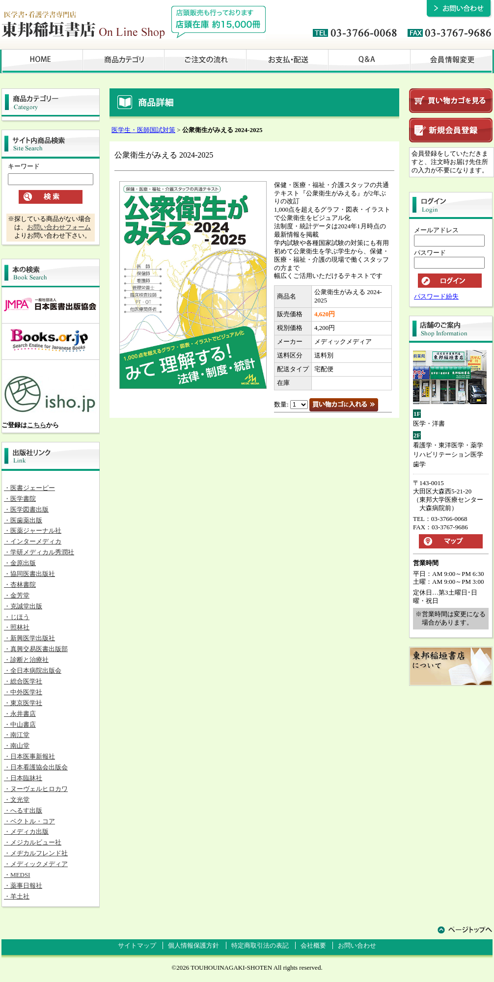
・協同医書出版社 (29, 573)
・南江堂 (16, 734)
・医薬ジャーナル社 (32, 530)
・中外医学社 (23, 692)
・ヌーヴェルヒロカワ (36, 788)
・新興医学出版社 (29, 638)
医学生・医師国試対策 (143, 130)
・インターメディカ (32, 541)
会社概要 (313, 945)
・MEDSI (17, 874)
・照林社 (16, 627)
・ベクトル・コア (29, 821)
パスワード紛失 (436, 296)
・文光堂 (16, 799)
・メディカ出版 (26, 831)
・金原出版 (20, 563)
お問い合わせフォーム (59, 227)
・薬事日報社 (23, 885)
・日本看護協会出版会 (36, 767)
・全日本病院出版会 (32, 670)
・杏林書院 (20, 584)
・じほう (16, 617)
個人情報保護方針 (193, 945)
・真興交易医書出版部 (36, 649)
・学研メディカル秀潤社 (39, 552)
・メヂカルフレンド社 (36, 853)
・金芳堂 (16, 595)
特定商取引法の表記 (260, 945)
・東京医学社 (23, 703)
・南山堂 (16, 745)
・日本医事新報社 (29, 756)
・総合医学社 (23, 681)
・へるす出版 (23, 810)
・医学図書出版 (26, 509)
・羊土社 (16, 896)
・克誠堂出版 (23, 606)
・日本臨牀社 (23, 778)
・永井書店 (20, 713)
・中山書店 (20, 724)
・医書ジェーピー (29, 487)
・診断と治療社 (26, 659)
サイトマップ (137, 945)
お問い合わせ (357, 945)
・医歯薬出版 (23, 520)
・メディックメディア (36, 864)
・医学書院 (20, 498)
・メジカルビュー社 (32, 842)
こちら (36, 425)
